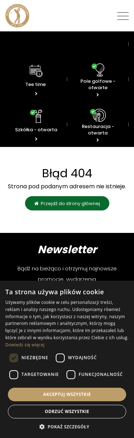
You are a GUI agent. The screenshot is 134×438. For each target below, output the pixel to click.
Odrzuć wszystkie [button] (67, 411)
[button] (67, 426)
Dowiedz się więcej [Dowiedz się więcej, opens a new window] (25, 345)
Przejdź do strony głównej (67, 203)
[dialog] (67, 359)
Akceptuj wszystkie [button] (67, 394)
